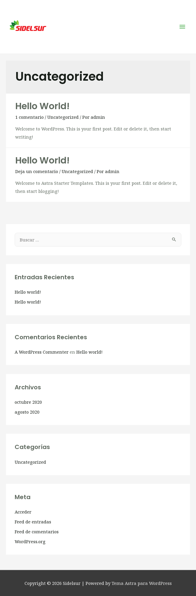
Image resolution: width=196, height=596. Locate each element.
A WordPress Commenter (42, 352)
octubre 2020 (28, 402)
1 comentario (29, 117)
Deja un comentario (36, 171)
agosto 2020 (27, 412)
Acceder (23, 512)
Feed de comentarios (37, 532)
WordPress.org (30, 541)
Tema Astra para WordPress (142, 583)
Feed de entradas (33, 522)
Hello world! (42, 106)
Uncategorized (63, 117)
